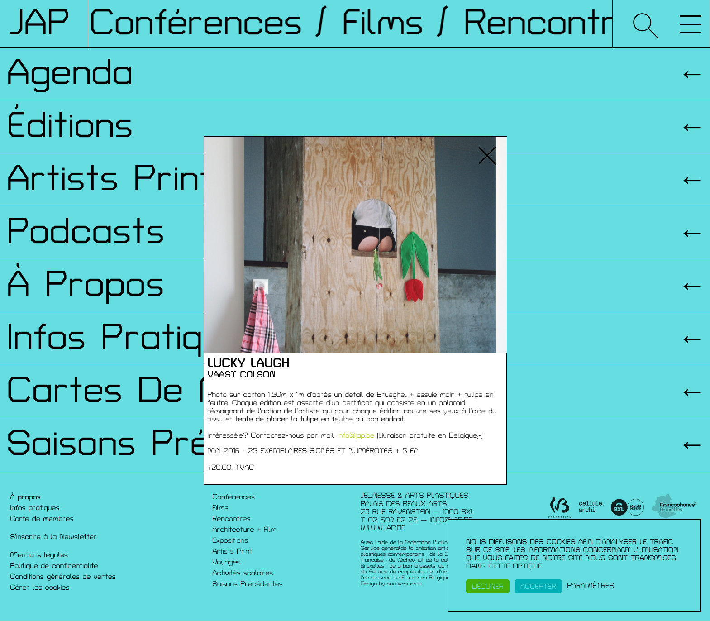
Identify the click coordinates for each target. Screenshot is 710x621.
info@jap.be (356, 435)
